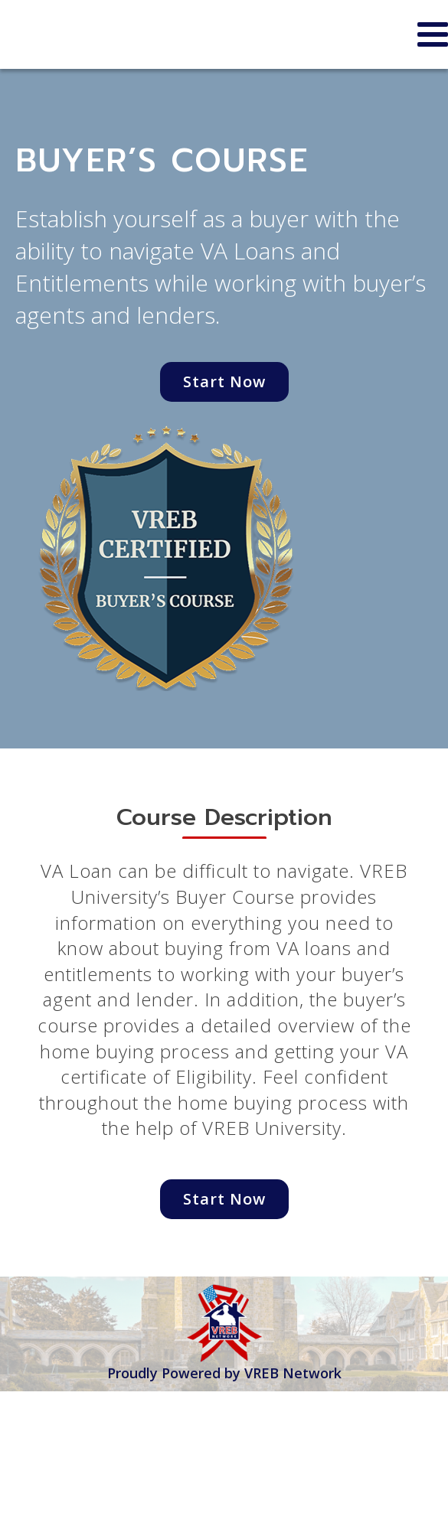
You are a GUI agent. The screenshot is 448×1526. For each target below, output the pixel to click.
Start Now (224, 381)
